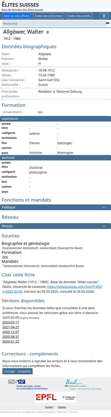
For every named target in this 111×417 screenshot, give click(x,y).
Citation (62, 406)
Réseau (7, 226)
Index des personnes (48, 16)
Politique (8, 207)
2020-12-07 (10, 332)
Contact (49, 406)
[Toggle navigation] (104, 16)
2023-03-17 (10, 322)
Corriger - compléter (17, 371)
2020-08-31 (10, 337)
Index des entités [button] (79, 16)
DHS (5, 257)
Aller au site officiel (16, 16)
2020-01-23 (10, 341)
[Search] (54, 24)
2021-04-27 (10, 327)
